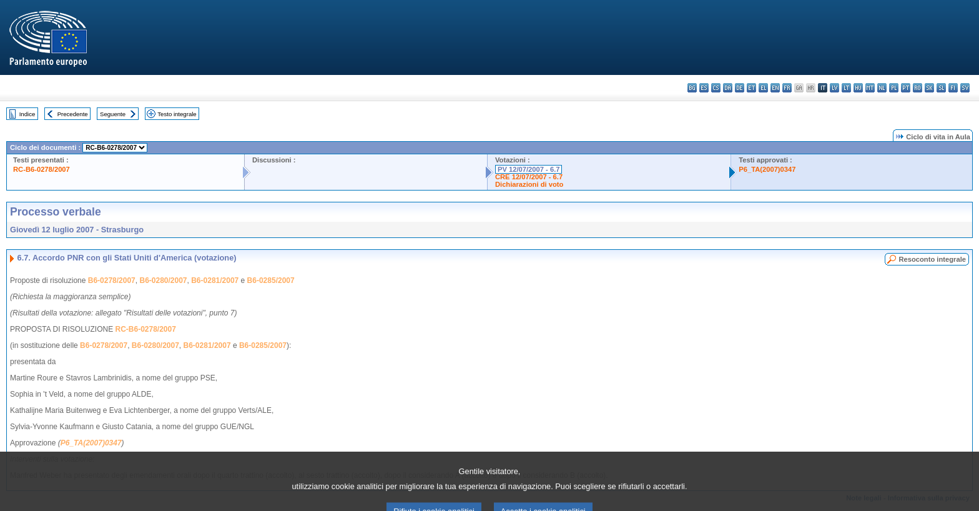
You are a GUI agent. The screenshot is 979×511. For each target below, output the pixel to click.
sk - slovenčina (929, 87)
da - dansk (727, 87)
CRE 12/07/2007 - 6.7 (529, 177)
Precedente (72, 114)
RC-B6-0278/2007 (41, 169)
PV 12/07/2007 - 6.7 (529, 169)
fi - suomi (953, 87)
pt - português (905, 87)
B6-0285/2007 (271, 280)
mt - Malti (870, 87)
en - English (775, 87)
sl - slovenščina (941, 87)
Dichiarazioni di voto (529, 184)
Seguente (112, 114)
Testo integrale (176, 114)
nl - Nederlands (882, 87)
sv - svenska (965, 87)
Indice (27, 114)
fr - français (787, 87)
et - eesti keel (751, 87)
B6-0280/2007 (163, 280)
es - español (704, 87)
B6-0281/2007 (215, 280)
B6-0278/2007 (111, 280)
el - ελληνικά (763, 87)
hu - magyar (858, 87)
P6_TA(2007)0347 (767, 169)
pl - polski (893, 87)
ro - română (917, 87)
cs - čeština (716, 87)
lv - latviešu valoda (834, 87)
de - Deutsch (739, 87)
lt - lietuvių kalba (846, 87)
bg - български (692, 87)
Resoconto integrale (932, 259)
